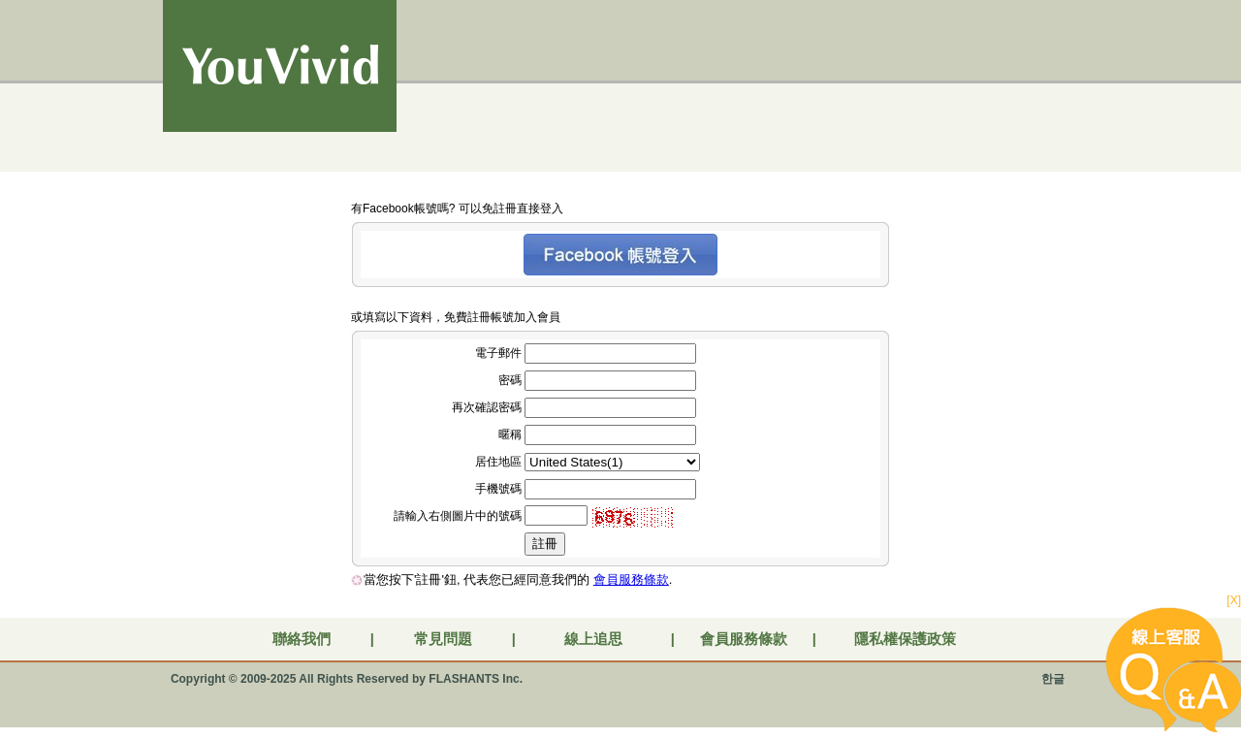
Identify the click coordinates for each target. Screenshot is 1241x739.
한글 (1053, 679)
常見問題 (443, 639)
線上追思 (593, 639)
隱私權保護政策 (905, 639)
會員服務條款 (631, 579)
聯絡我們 (301, 639)
